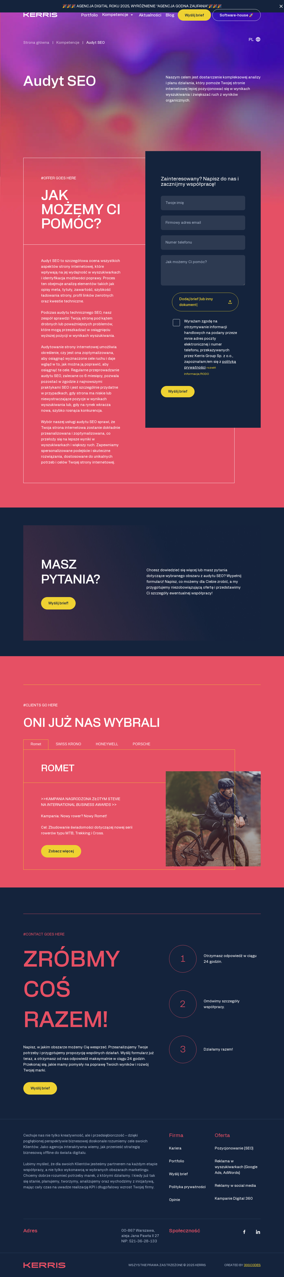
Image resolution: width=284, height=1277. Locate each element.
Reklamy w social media (235, 1185)
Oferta (222, 1135)
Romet (36, 744)
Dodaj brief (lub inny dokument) (196, 359)
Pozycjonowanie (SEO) (234, 1148)
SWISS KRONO (68, 744)
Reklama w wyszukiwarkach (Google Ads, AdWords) (236, 1167)
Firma (176, 1135)
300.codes (252, 1265)
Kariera (175, 1148)
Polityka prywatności (187, 1187)
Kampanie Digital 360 (234, 1198)
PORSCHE (141, 744)
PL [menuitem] (251, 49)
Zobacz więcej (61, 851)
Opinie (174, 1200)
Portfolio (176, 1161)
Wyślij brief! (58, 603)
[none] (253, 49)
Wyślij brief (40, 1088)
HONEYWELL (107, 744)
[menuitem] (253, 49)
